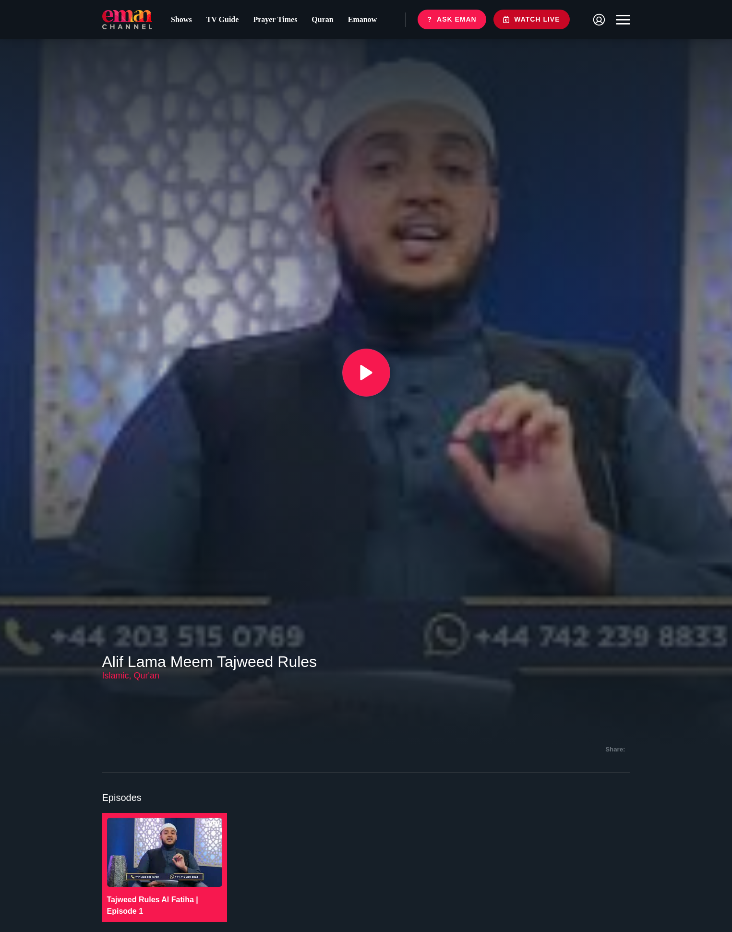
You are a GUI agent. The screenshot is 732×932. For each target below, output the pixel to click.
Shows (181, 19)
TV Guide (222, 19)
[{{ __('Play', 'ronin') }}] (366, 373)
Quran (322, 19)
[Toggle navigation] (620, 19)
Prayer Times (275, 19)
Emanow (362, 19)
